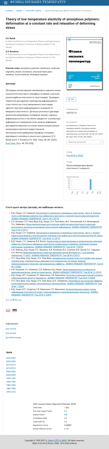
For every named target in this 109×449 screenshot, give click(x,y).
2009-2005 (11, 371)
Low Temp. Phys (13, 143)
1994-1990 (11, 382)
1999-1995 (11, 378)
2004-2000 (11, 375)
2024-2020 (11, 361)
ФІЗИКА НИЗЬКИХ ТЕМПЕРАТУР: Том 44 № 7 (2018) (59, 247)
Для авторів (11, 333)
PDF (72, 99)
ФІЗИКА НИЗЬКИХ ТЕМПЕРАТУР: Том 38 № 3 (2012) (56, 255)
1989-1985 (11, 385)
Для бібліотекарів (13, 337)
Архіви (19, 11)
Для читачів (11, 329)
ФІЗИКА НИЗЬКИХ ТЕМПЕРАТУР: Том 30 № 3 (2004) (71, 278)
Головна (9, 11)
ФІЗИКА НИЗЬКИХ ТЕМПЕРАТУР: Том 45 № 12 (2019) (77, 272)
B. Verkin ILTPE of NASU (56, 440)
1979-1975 (11, 392)
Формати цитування (77, 142)
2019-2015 (11, 365)
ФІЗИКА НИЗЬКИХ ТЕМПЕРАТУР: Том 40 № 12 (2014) (35, 238)
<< (7, 300)
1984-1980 (11, 388)
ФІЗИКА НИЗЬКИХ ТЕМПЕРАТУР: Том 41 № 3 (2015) (35, 219)
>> (20, 300)
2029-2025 (11, 358)
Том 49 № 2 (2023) (33, 11)
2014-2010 (11, 368)
